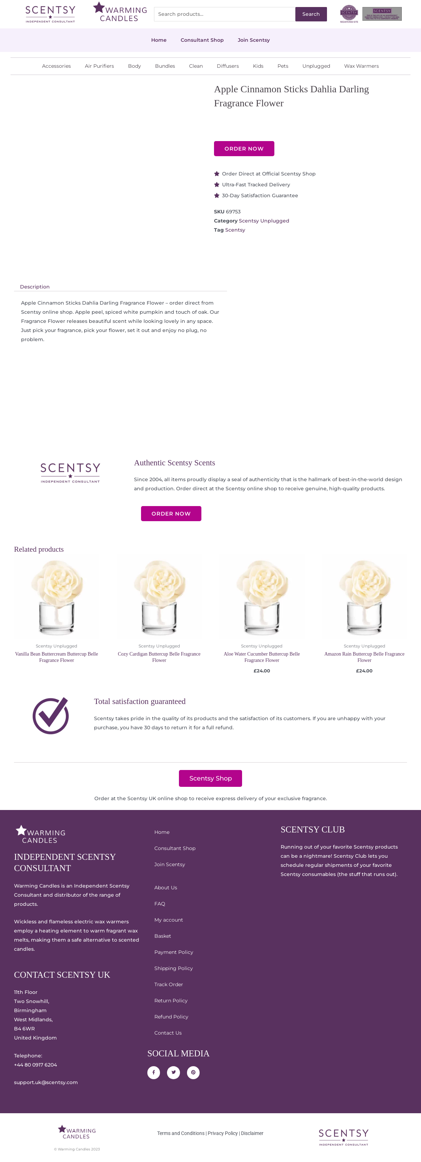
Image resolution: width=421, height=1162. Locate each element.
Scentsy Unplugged (264, 221)
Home (159, 40)
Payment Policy (173, 952)
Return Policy (171, 1000)
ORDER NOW (244, 148)
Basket (162, 936)
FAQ (159, 904)
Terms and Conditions (181, 1133)
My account (168, 920)
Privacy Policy (223, 1133)
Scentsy (235, 230)
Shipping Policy (173, 968)
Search (311, 14)
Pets (283, 66)
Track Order (168, 984)
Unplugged (316, 66)
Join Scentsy (254, 40)
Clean (196, 66)
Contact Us (168, 1033)
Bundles (165, 66)
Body (134, 66)
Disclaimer (252, 1133)
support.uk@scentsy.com (46, 1083)
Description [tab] (35, 287)
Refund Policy (171, 1017)
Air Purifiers (99, 66)
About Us (165, 887)
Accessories (56, 66)
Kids (258, 66)
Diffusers (228, 66)
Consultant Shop (202, 40)
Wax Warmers (361, 66)
